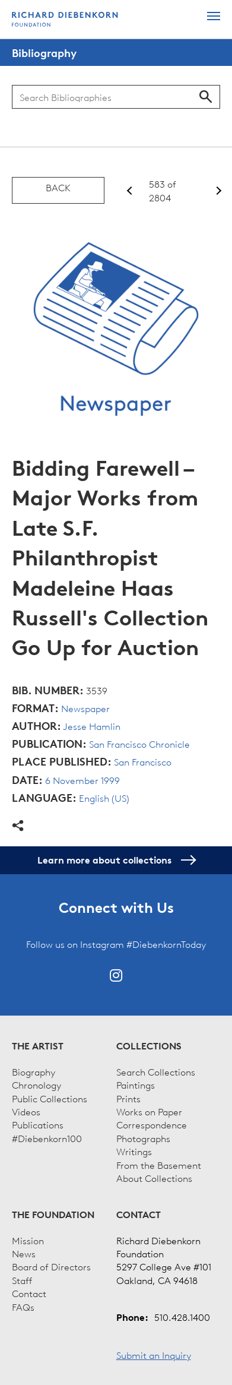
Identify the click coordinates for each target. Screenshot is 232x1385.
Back (58, 187)
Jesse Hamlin (91, 725)
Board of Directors (51, 1266)
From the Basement (158, 1164)
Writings (134, 1151)
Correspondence (151, 1124)
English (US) (104, 797)
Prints (128, 1098)
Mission (28, 1240)
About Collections (154, 1177)
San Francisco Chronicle (139, 743)
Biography (33, 1071)
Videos (26, 1111)
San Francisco (142, 761)
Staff (22, 1279)
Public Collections (49, 1098)
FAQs (23, 1306)
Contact (29, 1292)
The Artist (37, 1046)
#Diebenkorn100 (47, 1137)
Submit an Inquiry (153, 1354)
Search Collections (155, 1071)
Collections (149, 1046)
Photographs (143, 1137)
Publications (37, 1124)
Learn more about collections (116, 860)
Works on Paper (149, 1111)
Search (205, 97)
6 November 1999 (82, 779)
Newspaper (85, 707)
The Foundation (53, 1214)
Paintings (135, 1084)
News (24, 1253)
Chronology (36, 1084)
